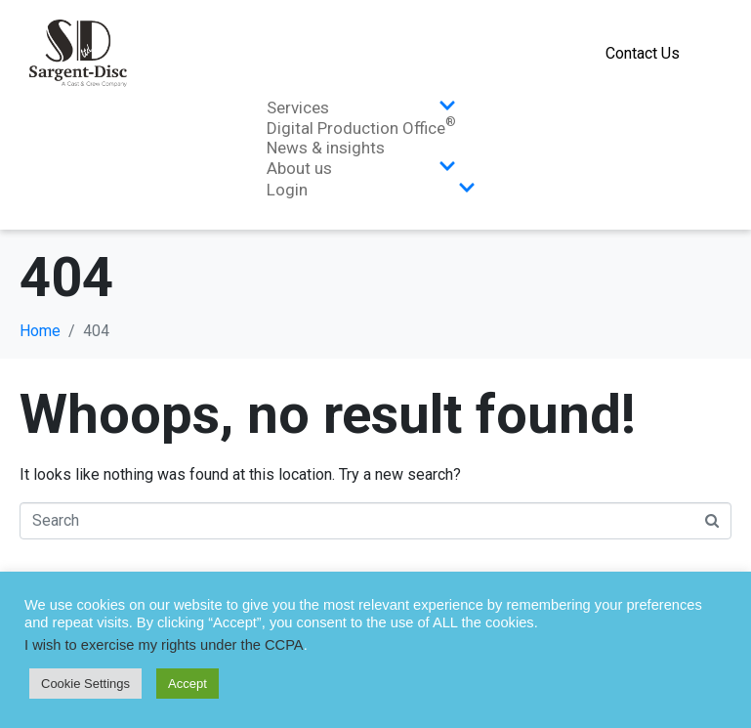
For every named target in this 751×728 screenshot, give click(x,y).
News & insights (326, 147)
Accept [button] (187, 683)
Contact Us (642, 53)
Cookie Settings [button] (85, 683)
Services (361, 107)
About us (361, 168)
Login (371, 189)
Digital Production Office (361, 128)
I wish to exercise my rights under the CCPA (164, 645)
